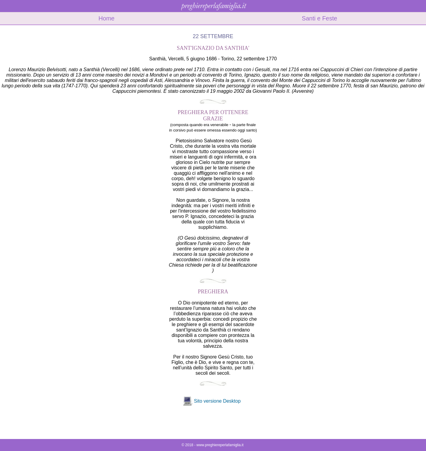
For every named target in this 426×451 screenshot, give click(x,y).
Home (106, 18)
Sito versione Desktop (217, 401)
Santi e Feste (319, 18)
